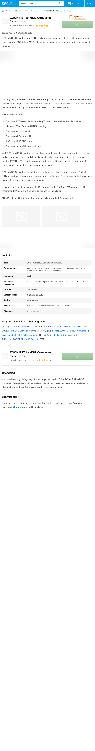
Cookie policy (30, 687)
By (17, 25)
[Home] (3, 11)
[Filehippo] (9, 3)
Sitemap (36, 682)
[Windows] (9, 11)
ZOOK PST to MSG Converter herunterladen (63, 326)
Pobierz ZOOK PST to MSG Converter (69, 331)
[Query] (41, 3)
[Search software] (59, 3)
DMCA (77, 687)
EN (89, 3)
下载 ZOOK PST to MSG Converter (57, 335)
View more (47, 668)
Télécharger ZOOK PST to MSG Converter (21, 339)
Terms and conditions (11, 687)
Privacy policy (45, 687)
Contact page (20, 407)
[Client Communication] (34, 11)
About (4, 682)
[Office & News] (19, 11)
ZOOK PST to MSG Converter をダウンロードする (24, 331)
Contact (14, 682)
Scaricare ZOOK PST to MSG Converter (19, 335)
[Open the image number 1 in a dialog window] (61, 216)
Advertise (25, 682)
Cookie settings (8, 690)
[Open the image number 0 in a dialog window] (21, 216)
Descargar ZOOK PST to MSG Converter (20, 326)
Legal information (62, 687)
